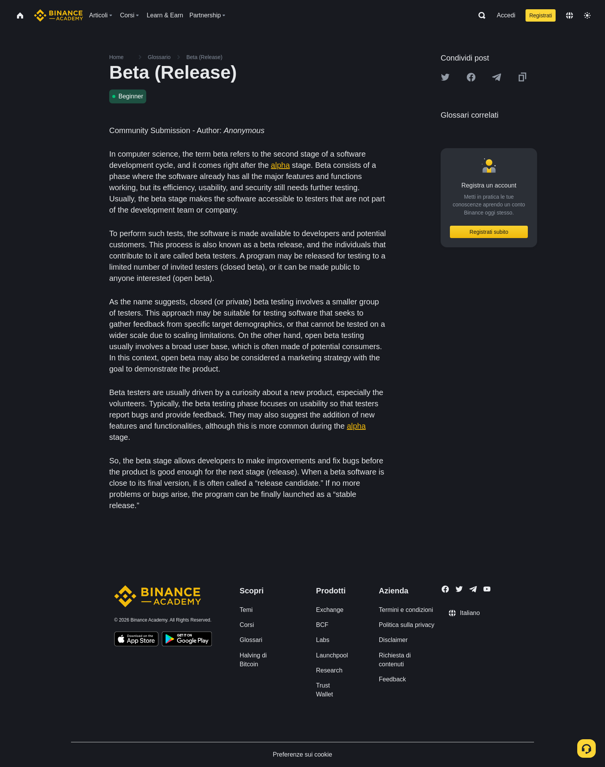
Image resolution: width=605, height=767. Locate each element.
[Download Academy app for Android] (187, 640)
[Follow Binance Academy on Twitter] (459, 589)
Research (329, 670)
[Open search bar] (480, 15)
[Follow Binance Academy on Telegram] (473, 589)
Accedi (506, 15)
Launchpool (332, 655)
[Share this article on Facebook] (471, 77)
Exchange (329, 610)
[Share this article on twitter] (445, 77)
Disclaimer (393, 640)
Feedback (392, 679)
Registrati (540, 15)
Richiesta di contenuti (395, 659)
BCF (322, 625)
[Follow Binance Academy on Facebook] (445, 589)
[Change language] (569, 15)
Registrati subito (489, 232)
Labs (323, 640)
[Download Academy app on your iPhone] (136, 640)
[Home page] (58, 15)
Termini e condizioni (406, 610)
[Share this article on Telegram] (496, 77)
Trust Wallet (324, 690)
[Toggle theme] (587, 15)
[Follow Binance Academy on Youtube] (487, 588)
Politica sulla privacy (406, 625)
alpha (280, 165)
